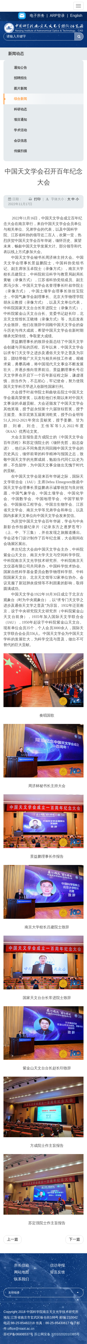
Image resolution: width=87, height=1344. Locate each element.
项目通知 (20, 119)
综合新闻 (20, 99)
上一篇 (12, 1239)
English (76, 16)
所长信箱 (21, 1265)
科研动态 (20, 109)
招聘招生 (20, 78)
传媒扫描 (20, 151)
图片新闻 (20, 88)
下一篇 (74, 1239)
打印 (37, 199)
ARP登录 (57, 16)
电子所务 (37, 16)
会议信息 (20, 140)
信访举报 (57, 1265)
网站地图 (21, 1272)
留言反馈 (57, 1272)
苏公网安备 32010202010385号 (57, 1334)
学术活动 (20, 130)
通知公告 (20, 67)
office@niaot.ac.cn (21, 1328)
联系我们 (21, 1279)
